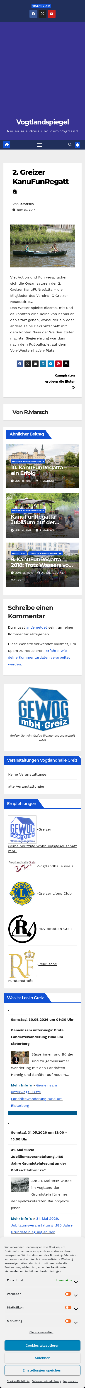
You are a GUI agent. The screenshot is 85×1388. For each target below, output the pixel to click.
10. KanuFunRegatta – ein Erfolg (39, 470)
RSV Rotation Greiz (55, 929)
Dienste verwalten (41, 1332)
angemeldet (36, 627)
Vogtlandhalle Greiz (55, 866)
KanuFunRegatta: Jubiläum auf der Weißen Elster (33, 522)
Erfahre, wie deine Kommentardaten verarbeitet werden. (39, 657)
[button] (70, 145)
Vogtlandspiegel (42, 122)
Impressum (70, 1381)
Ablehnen (42, 1358)
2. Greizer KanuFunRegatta (40, 181)
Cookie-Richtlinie (18, 1381)
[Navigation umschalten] (39, 145)
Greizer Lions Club (55, 893)
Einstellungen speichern (42, 1370)
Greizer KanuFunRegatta (28, 461)
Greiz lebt (18, 553)
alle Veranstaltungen (26, 786)
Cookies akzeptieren (42, 1346)
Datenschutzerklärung (46, 1381)
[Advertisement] (42, 72)
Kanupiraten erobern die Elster (60, 381)
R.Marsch (26, 204)
